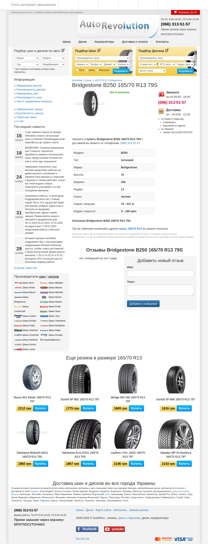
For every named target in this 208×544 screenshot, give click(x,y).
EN (83, 538)
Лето (80, 70)
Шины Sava (54, 311)
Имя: (130, 267)
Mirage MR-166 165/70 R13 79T (128, 399)
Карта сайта (103, 510)
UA (87, 538)
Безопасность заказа (29, 113)
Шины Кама (54, 330)
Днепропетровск (181, 491)
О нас (20, 121)
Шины (67, 41)
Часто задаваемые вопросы (34, 101)
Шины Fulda (29, 325)
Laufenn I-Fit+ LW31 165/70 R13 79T (128, 454)
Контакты (162, 41)
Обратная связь (26, 117)
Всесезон (102, 70)
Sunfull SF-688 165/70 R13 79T (175, 399)
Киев (107, 494)
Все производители (50, 339)
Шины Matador (56, 283)
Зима (90, 70)
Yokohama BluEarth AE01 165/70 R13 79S (32, 454)
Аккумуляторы (104, 41)
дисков (53, 276)
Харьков (44, 500)
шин (42, 276)
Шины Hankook (30, 339)
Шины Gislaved (30, 330)
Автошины (120, 510)
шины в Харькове (129, 517)
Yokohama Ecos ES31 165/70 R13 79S (80, 454)
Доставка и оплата (135, 41)
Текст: (131, 281)
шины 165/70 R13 (130, 228)
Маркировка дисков (28, 85)
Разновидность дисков (30, 89)
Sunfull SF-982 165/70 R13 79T (79, 399)
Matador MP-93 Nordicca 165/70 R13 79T (175, 454)
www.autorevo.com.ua (22, 12)
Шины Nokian (55, 302)
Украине (34, 491)
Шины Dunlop (29, 321)
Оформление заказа (29, 109)
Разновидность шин (29, 97)
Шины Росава (55, 335)
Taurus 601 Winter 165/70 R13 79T (32, 399)
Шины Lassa (29, 349)
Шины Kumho (29, 344)
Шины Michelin (56, 292)
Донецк (15, 494)
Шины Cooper (29, 316)
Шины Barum (29, 292)
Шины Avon (28, 283)
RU (78, 538)
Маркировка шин (27, 93)
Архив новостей (26, 268)
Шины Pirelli (54, 306)
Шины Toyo (54, 316)
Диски (83, 41)
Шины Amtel (29, 287)
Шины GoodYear (31, 335)
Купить (40, 408)
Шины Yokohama (57, 321)
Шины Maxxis (55, 287)
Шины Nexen (55, 297)
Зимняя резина (139, 510)
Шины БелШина (57, 325)
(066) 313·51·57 (175, 24)
